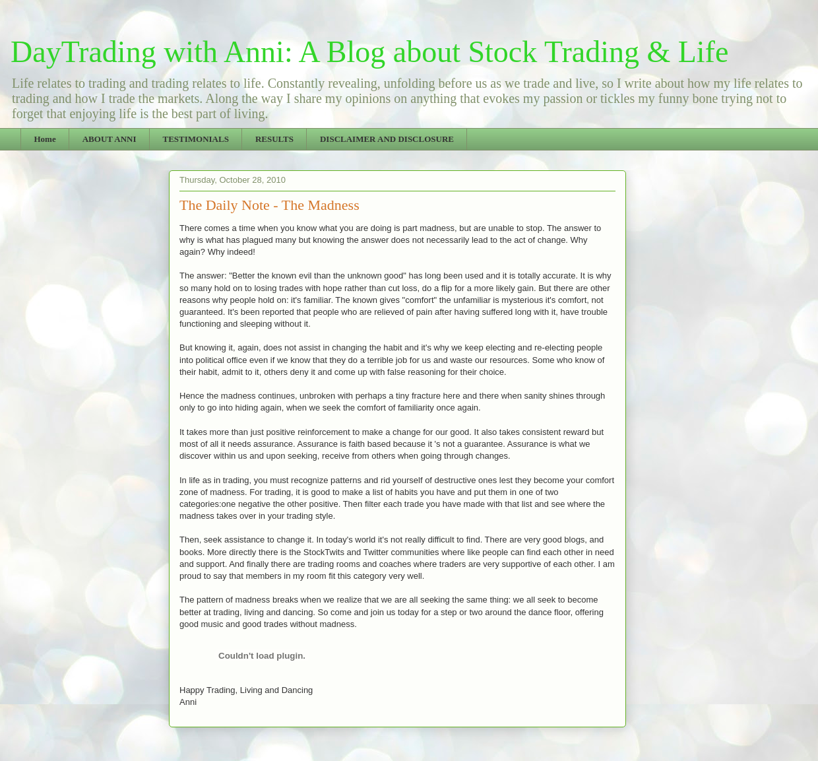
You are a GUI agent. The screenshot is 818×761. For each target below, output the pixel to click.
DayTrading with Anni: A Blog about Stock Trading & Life (369, 52)
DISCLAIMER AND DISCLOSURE (387, 139)
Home (45, 139)
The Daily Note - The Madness (269, 205)
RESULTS (274, 139)
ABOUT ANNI (109, 139)
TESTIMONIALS (195, 139)
